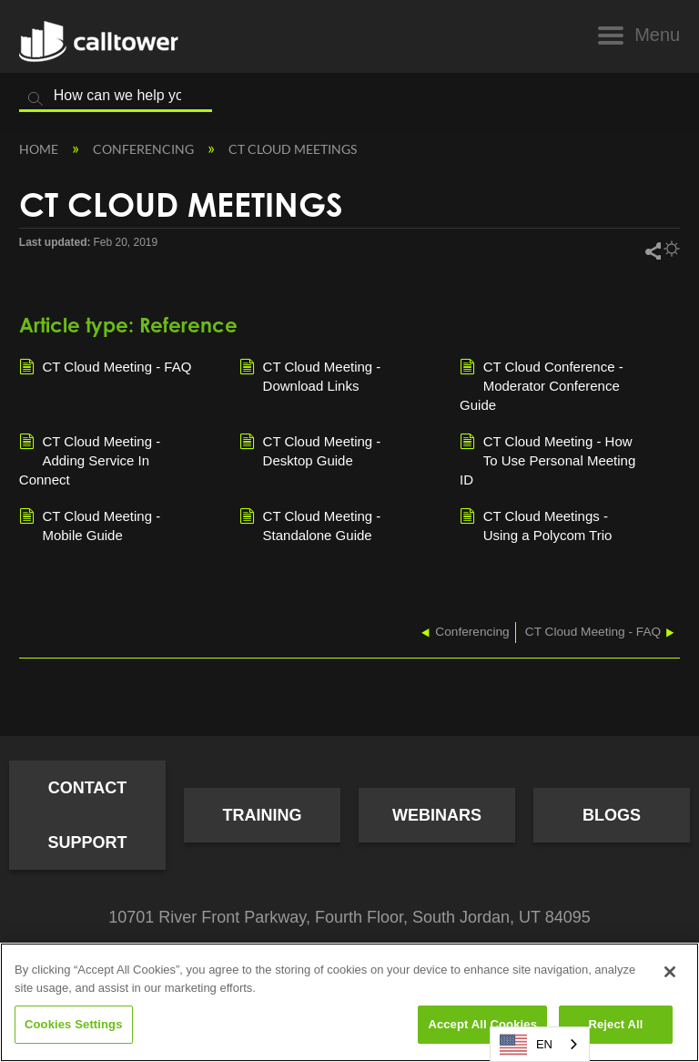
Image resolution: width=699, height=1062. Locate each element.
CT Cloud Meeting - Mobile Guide (89, 524)
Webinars (436, 815)
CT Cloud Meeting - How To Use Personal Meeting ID (547, 459)
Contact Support (87, 815)
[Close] (670, 972)
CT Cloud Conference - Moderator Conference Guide (541, 385)
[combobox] (540, 1044)
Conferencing (145, 149)
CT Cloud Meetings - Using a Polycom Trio (536, 524)
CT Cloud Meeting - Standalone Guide (309, 524)
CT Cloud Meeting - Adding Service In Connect (89, 459)
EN (526, 1045)
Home (40, 149)
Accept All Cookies (482, 1024)
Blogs (611, 815)
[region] (349, 1002)
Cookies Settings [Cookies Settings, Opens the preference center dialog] (74, 1024)
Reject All (615, 1024)
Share (652, 250)
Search (35, 99)
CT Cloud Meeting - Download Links (309, 375)
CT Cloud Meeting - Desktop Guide (309, 450)
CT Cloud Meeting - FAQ (105, 368)
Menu (657, 35)
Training (262, 815)
